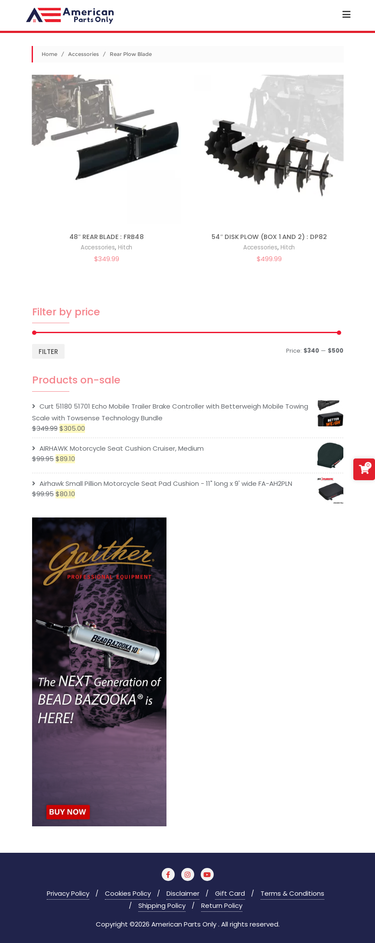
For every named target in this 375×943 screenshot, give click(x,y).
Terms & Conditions (292, 893)
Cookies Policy (128, 893)
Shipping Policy (162, 905)
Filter (48, 351)
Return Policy (221, 905)
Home (49, 54)
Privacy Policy (68, 893)
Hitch (124, 247)
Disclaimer (182, 893)
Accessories (83, 54)
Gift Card (230, 893)
